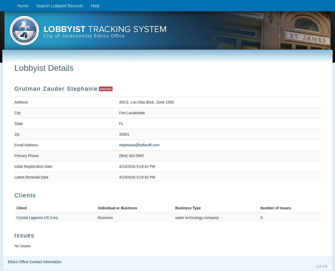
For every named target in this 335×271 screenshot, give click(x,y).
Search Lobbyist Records (59, 6)
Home (23, 6)
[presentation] (167, 32)
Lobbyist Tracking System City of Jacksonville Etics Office (167, 32)
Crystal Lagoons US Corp (37, 218)
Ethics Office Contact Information (34, 262)
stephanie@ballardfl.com (139, 145)
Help (95, 6)
